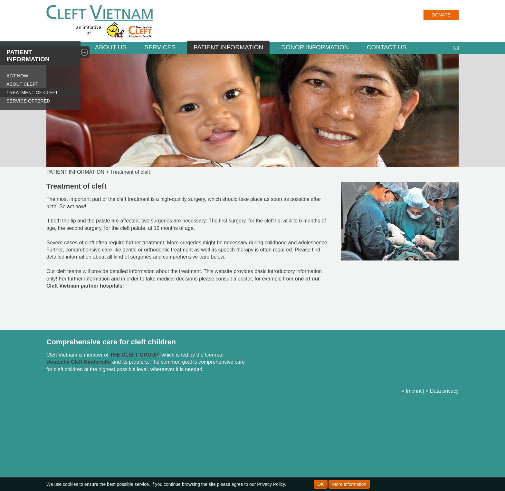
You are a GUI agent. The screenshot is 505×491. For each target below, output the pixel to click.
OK (320, 484)
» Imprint (411, 391)
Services (160, 47)
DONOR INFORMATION (315, 47)
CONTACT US (386, 47)
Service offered (28, 100)
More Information (349, 484)
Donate (441, 14)
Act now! (18, 75)
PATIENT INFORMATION (228, 47)
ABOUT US (111, 47)
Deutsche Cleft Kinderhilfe (78, 362)
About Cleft (22, 84)
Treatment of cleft (32, 92)
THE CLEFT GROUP (134, 355)
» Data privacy (442, 391)
